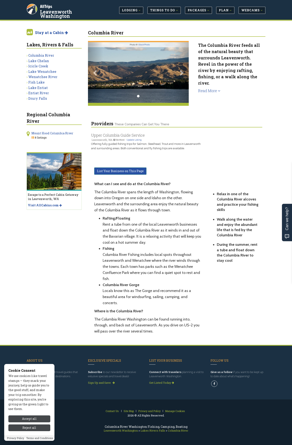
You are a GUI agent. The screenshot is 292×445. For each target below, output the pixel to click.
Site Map (129, 411)
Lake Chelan (38, 61)
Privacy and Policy (149, 411)
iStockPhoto (144, 44)
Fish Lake (36, 82)
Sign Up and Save (101, 383)
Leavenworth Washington (72, 11)
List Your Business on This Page (120, 171)
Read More (209, 90)
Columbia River (41, 55)
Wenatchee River (42, 77)
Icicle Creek (38, 66)
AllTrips (46, 6)
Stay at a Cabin (51, 32)
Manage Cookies (175, 411)
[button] (95, 72)
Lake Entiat (38, 87)
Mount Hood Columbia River (52, 133)
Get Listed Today (161, 383)
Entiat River (38, 93)
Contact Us (112, 411)
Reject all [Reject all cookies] (29, 437)
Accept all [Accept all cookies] (29, 428)
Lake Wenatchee (42, 71)
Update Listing (134, 140)
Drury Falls (37, 98)
